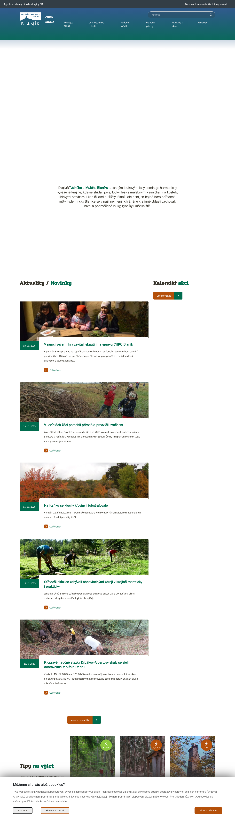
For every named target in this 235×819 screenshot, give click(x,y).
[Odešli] (211, 15)
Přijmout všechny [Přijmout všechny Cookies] (208, 810)
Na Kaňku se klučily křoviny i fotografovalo (76, 505)
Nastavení (22, 810)
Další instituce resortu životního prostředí (206, 4)
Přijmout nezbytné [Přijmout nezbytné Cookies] (55, 810)
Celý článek (52, 370)
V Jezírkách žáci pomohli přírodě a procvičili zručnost (83, 425)
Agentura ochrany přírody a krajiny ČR (23, 4)
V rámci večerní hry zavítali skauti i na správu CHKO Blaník (88, 344)
